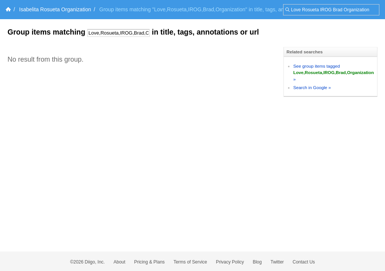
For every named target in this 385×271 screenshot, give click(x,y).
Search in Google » (312, 87)
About (119, 262)
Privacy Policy (230, 262)
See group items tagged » (333, 73)
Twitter (277, 262)
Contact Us (304, 262)
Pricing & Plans (149, 262)
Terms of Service (190, 262)
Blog (257, 262)
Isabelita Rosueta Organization (55, 9)
